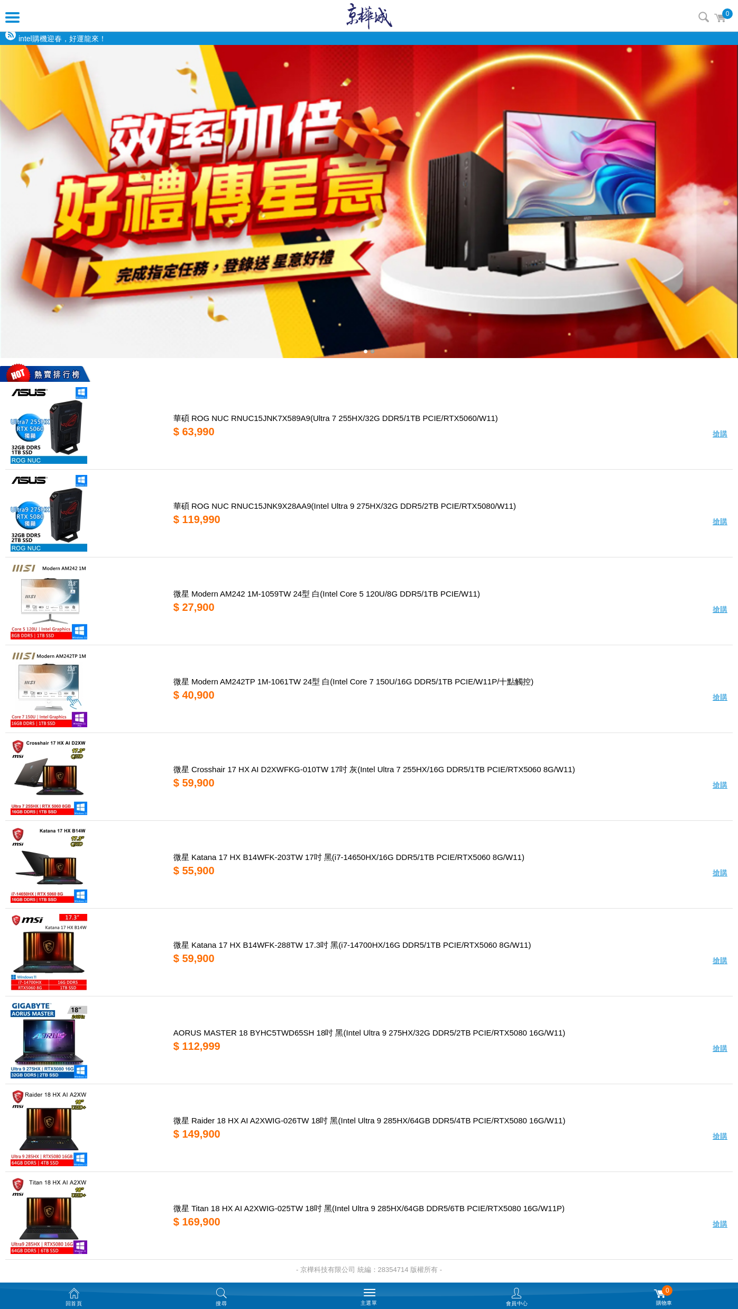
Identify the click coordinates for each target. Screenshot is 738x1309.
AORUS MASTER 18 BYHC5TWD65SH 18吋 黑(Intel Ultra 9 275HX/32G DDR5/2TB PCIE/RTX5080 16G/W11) (369, 1032)
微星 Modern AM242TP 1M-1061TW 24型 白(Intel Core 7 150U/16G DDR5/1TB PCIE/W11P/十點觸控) (353, 681)
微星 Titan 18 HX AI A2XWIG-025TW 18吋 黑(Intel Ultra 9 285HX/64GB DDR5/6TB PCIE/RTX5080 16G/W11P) (369, 1208)
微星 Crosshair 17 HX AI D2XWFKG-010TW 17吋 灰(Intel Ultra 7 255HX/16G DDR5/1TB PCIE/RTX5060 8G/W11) (374, 769)
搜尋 (703, 17)
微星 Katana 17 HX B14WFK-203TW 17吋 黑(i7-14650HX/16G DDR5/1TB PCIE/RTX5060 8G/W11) (348, 857)
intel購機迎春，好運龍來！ (62, 38)
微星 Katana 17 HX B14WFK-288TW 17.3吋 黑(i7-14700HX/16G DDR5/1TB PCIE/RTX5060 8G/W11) (352, 944)
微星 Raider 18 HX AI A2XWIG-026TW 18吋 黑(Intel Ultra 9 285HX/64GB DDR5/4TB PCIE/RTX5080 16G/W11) (369, 1120)
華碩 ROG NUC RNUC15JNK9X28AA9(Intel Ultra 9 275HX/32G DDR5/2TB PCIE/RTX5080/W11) (344, 505)
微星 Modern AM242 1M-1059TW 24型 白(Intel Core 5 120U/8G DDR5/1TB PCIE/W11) (326, 593)
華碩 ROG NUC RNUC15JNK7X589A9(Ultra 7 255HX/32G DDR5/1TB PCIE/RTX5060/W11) (335, 418)
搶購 (720, 433)
